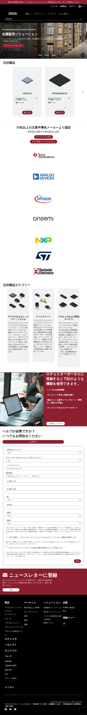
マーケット (39, 14)
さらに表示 (64, 14)
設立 (6, 674)
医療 (25, 620)
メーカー (51, 14)
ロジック (8, 618)
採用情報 (8, 661)
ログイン (72, 6)
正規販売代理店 (11, 665)
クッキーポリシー (26, 704)
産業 (25, 616)
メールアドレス (12, 465)
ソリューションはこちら (13, 45)
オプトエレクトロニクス (14, 627)
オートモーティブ (31, 612)
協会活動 (8, 670)
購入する (27, 112)
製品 (28, 14)
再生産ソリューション (52, 612)
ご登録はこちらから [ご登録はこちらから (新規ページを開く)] (55, 423)
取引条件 (36, 704)
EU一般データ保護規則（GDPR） (51, 704)
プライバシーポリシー (12, 704)
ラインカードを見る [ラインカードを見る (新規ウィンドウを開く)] (43, 137)
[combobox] (40, 18)
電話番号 (9, 473)
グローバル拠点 (11, 678)
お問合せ (63, 6)
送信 (77, 561)
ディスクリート (11, 614)
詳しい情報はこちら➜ (71, 2)
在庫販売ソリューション (53, 607)
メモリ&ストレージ (12, 623)
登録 (11, 590)
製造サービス (49, 623)
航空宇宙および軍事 (31, 607)
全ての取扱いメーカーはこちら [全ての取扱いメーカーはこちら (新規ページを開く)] (43, 141)
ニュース (54, 6)
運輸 (25, 624)
